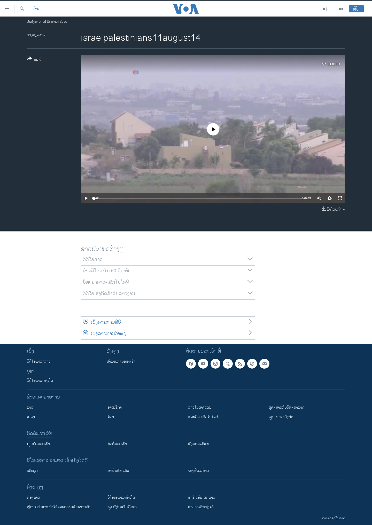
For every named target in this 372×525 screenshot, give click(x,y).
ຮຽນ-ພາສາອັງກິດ (281, 417)
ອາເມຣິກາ (114, 407)
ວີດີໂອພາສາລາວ (39, 361)
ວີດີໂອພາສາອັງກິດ (40, 380)
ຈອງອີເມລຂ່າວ (198, 470)
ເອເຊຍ (31, 417)
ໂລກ (110, 417)
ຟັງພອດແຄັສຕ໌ (198, 444)
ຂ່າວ (37, 9)
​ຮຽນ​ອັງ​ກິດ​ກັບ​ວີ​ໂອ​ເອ (122, 507)
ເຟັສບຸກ (32, 470)
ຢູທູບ (30, 371)
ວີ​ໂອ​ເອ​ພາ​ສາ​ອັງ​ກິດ (121, 497)
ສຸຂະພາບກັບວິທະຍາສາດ (286, 407)
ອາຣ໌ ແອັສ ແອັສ (118, 470)
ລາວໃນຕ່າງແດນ (199, 407)
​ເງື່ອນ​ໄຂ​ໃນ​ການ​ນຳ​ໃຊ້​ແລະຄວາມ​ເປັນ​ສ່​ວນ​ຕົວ (58, 507)
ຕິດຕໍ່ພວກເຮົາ (117, 444)
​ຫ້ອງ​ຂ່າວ (33, 497)
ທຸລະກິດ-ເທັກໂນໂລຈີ (203, 417)
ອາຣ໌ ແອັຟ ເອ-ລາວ (201, 497)
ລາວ (30, 407)
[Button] (34, 60)
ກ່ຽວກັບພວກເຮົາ (38, 444)
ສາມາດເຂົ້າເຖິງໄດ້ (201, 507)
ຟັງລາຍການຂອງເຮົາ (120, 361)
